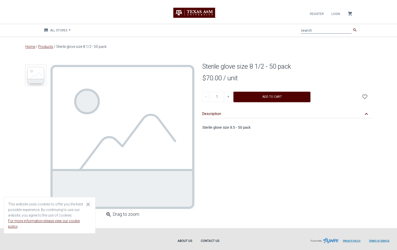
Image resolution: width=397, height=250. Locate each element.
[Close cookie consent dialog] (88, 204)
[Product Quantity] (217, 97)
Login (335, 14)
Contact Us (210, 241)
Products (45, 47)
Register (317, 14)
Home (30, 47)
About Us (184, 241)
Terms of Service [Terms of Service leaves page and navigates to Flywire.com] (379, 241)
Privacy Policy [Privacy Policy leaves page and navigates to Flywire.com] (352, 241)
